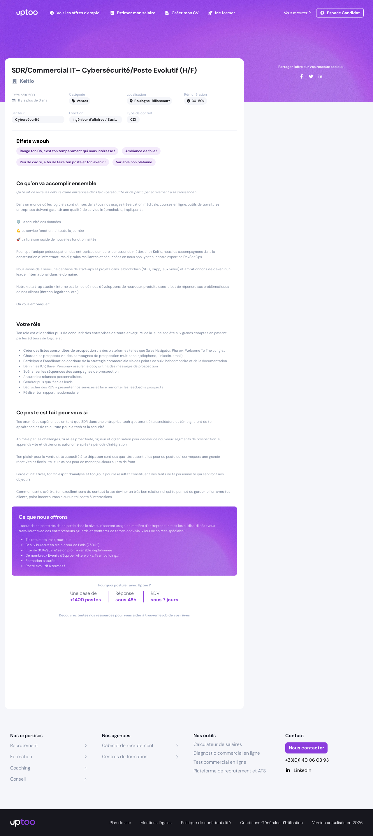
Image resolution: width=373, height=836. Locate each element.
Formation (21, 756)
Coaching (20, 768)
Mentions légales (156, 822)
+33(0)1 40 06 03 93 (307, 760)
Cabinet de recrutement (128, 745)
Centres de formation (124, 756)
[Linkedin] (324, 770)
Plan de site (120, 822)
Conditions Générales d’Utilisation (271, 822)
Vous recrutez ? (297, 12)
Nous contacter (306, 748)
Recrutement (24, 745)
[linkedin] (320, 76)
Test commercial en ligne (219, 762)
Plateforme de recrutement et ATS (229, 771)
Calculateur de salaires (217, 744)
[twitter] (311, 76)
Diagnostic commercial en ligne (226, 753)
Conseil (18, 779)
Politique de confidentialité (206, 822)
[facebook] (301, 76)
